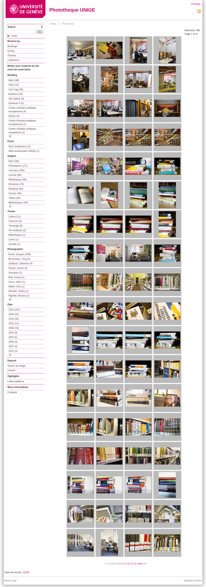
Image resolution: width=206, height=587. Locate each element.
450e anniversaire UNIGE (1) (24, 151)
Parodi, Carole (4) (18, 268)
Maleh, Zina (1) (17, 286)
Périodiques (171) (18, 165)
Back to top (11, 580)
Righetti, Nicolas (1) (19, 295)
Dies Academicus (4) (20, 146)
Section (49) (15, 193)
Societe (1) (14, 244)
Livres (12, 35)
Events (11, 51)
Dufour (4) (14, 116)
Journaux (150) (17, 170)
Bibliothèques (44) (18, 202)
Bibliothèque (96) (18, 179)
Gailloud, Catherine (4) (21, 263)
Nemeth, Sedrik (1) (19, 291)
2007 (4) (13, 346)
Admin (198, 580)
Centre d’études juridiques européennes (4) (22, 109)
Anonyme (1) (15, 272)
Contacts (12, 392)
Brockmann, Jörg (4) (19, 259)
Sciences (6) (15, 221)
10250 (26, 572)
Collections (13, 60)
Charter (12, 370)
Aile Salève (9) (16, 98)
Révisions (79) (16, 184)
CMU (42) (14, 85)
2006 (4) (13, 341)
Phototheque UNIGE (72, 10)
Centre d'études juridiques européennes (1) (22, 122)
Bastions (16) (16, 94)
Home (53, 23)
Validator (188, 580)
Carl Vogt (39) (16, 89)
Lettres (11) (15, 216)
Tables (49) (14, 198)
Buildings (12, 46)
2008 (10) (14, 328)
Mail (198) (14, 80)
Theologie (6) (16, 225)
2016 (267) (14, 309)
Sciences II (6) (16, 103)
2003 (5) (13, 337)
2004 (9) (13, 332)
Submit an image (17, 365)
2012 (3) (13, 351)
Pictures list (68, 23)
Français (195, 4)
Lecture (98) (15, 175)
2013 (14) (14, 323)
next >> (142, 563)
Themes (12, 55)
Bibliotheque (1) (17, 235)
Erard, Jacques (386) (20, 254)
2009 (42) (14, 314)
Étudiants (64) (16, 188)
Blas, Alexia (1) (17, 277)
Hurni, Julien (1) (17, 282)
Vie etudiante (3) (17, 230)
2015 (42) (14, 318)
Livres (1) (14, 239)
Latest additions (16, 381)
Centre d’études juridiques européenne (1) (22, 130)
